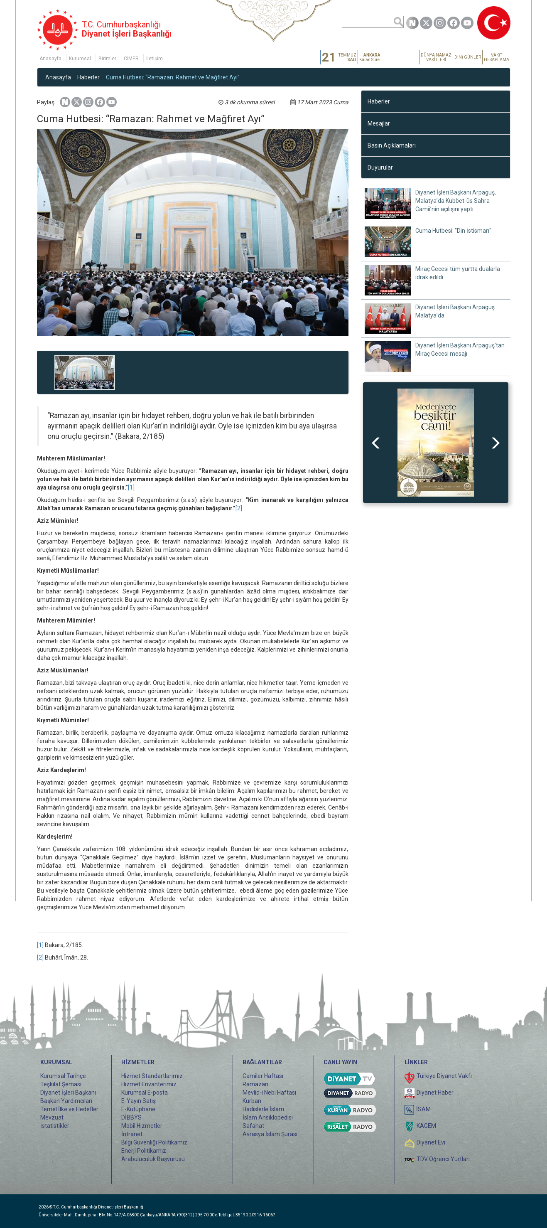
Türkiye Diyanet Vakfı (444, 1076)
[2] (238, 508)
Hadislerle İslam (263, 1109)
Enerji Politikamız (143, 1150)
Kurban (252, 1101)
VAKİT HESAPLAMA (496, 57)
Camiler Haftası (263, 1076)
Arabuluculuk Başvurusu (153, 1159)
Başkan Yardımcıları (66, 1101)
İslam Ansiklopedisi (268, 1117)
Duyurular (380, 167)
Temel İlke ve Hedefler (69, 1109)
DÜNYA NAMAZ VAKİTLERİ (436, 57)
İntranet (131, 1134)
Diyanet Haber (435, 1092)
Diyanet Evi (431, 1142)
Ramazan (255, 1084)
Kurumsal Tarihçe (63, 1076)
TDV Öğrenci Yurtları (443, 1159)
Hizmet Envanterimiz (149, 1084)
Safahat (253, 1125)
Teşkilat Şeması (60, 1084)
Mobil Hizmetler (141, 1125)
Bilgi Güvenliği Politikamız (154, 1142)
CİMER (131, 59)
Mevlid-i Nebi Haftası (269, 1092)
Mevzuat (52, 1117)
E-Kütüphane (138, 1109)
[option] (435, 443)
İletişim (154, 59)
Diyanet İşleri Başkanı (68, 1092)
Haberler (88, 77)
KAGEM (426, 1125)
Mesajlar (379, 123)
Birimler (107, 59)
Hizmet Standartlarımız (152, 1076)
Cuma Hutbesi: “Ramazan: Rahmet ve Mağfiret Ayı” (173, 77)
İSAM (423, 1109)
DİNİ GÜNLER (467, 57)
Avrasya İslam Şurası (270, 1134)
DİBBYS (131, 1117)
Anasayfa (50, 59)
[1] (131, 487)
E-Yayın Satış (138, 1101)
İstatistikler (54, 1125)
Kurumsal (80, 59)
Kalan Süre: (369, 57)
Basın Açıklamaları (392, 145)
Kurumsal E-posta (144, 1092)
